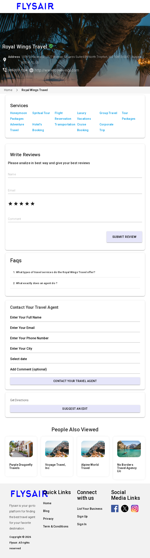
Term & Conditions (55, 526)
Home (8, 90)
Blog (46, 511)
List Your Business (90, 508)
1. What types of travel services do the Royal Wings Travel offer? (54, 272)
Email (11, 190)
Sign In (81, 524)
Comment (14, 219)
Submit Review (124, 237)
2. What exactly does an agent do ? (35, 283)
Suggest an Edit (75, 408)
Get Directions (19, 400)
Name (12, 174)
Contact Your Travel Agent (75, 381)
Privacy (48, 518)
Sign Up (82, 516)
